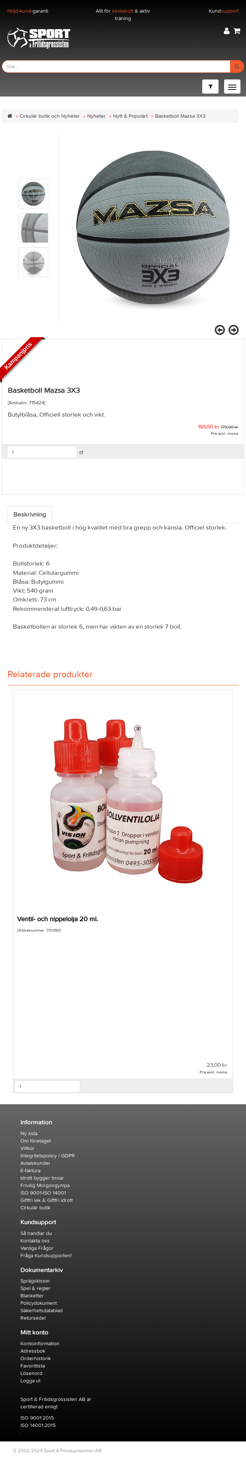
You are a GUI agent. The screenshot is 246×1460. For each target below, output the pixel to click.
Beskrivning (29, 514)
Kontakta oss (35, 1241)
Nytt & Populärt (130, 116)
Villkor (27, 1148)
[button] (227, 31)
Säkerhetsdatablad (41, 1310)
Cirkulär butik (35, 1208)
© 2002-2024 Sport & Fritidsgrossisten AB (57, 1450)
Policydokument (38, 1303)
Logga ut (30, 1381)
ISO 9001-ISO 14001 (43, 1193)
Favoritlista (32, 1366)
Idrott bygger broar (42, 1178)
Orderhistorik (35, 1358)
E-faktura (30, 1170)
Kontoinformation (39, 1343)
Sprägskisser (35, 1281)
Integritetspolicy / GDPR (47, 1156)
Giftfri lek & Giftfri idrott (46, 1200)
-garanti (27, 11)
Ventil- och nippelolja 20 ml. (57, 919)
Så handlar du (36, 1233)
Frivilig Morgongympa (45, 1185)
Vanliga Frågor (36, 1248)
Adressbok (32, 1351)
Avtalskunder (35, 1163)
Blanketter (32, 1296)
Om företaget (35, 1141)
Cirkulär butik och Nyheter (50, 116)
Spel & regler (35, 1288)
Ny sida (28, 1133)
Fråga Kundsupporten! (46, 1255)
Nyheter (96, 116)
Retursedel (33, 1318)
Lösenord (31, 1373)
